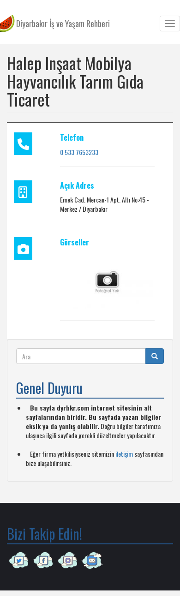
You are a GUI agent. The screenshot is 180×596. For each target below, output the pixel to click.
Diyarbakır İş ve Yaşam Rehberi (63, 24)
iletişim (124, 454)
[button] (107, 280)
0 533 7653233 (79, 152)
